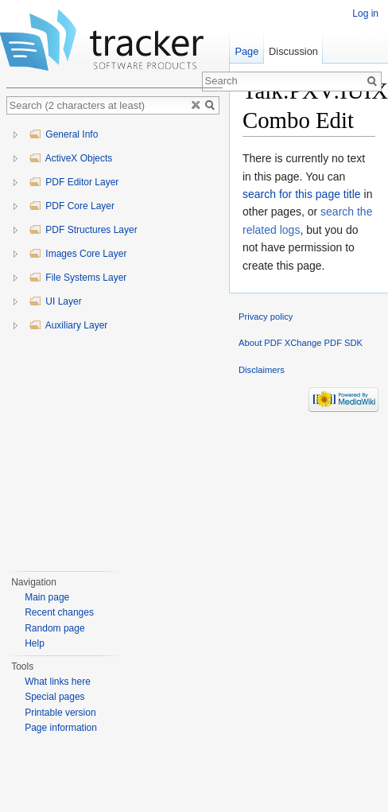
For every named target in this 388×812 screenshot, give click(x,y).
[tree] (114, 343)
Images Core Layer (77, 253)
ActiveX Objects (70, 158)
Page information (61, 727)
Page (246, 51)
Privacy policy (266, 316)
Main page (47, 597)
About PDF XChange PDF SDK (301, 343)
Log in (365, 13)
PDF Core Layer (71, 206)
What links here (58, 681)
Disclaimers (262, 370)
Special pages (54, 696)
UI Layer (55, 301)
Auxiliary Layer (68, 325)
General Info (63, 134)
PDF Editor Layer (73, 182)
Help (35, 643)
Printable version (60, 712)
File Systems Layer (77, 277)
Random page (54, 628)
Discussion (293, 51)
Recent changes (59, 612)
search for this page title (301, 194)
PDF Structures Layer (83, 229)
